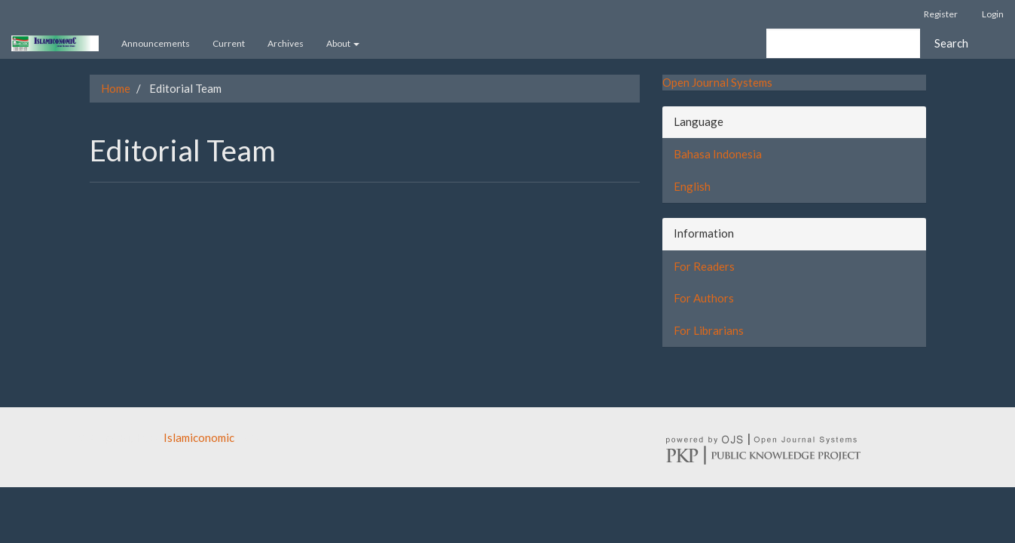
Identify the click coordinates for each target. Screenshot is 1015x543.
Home (115, 88)
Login (993, 14)
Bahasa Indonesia (718, 154)
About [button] (342, 43)
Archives (286, 43)
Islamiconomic (199, 437)
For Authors (704, 298)
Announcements (155, 43)
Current (228, 43)
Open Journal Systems (717, 82)
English (692, 186)
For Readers (704, 266)
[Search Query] (843, 43)
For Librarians (709, 330)
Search (951, 43)
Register (941, 14)
